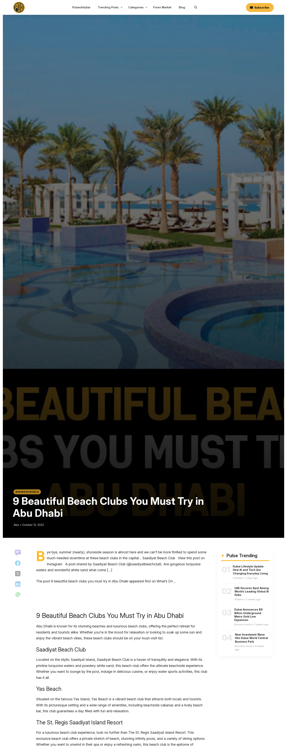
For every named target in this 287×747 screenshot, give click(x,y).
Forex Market (162, 7)
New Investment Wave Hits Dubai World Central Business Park (251, 638)
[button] (196, 7)
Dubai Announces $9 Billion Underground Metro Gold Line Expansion (248, 615)
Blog (182, 7)
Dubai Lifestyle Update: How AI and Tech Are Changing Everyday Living (250, 570)
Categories (138, 7)
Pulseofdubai (81, 7)
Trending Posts (111, 7)
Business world (27, 492)
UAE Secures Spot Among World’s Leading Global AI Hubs (252, 591)
